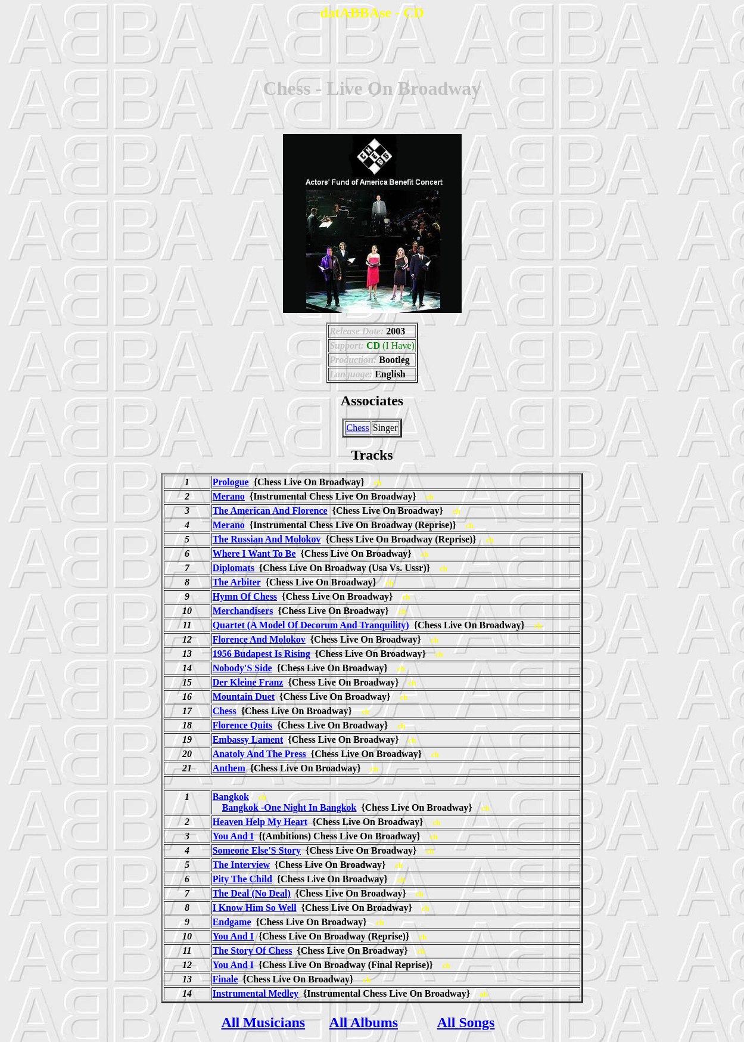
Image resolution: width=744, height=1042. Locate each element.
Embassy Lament (248, 739)
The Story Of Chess (252, 950)
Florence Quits (243, 725)
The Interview (241, 865)
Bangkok (231, 797)
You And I (233, 836)
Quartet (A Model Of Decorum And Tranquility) (311, 625)
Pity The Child (242, 879)
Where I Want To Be (254, 553)
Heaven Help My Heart (260, 822)
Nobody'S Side (242, 668)
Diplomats (233, 568)
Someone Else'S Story (257, 850)
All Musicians (263, 1022)
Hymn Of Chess (245, 596)
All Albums (363, 1022)
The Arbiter (237, 582)
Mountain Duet (244, 696)
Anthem (229, 768)
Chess (357, 428)
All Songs (466, 1022)
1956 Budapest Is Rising (261, 654)
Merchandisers (243, 611)
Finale (225, 979)
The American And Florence (270, 511)
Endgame (232, 922)
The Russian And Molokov (267, 539)
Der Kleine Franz (248, 682)
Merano (229, 496)
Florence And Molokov (259, 639)
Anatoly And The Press (259, 754)
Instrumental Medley (255, 993)
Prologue (231, 482)
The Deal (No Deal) (252, 893)
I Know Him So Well (255, 908)
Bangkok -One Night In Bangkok (289, 807)
